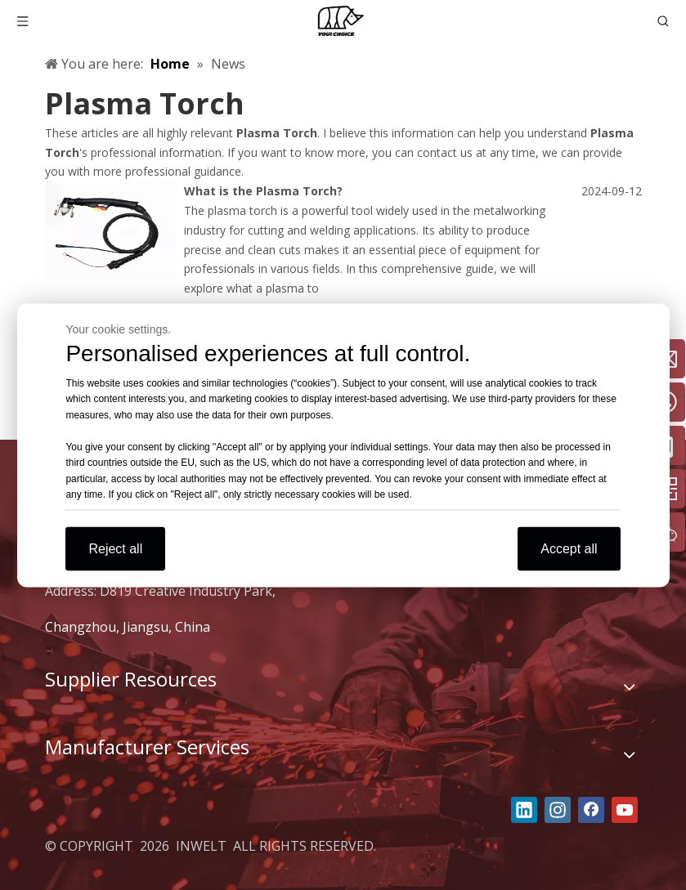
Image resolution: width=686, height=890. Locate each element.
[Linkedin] (524, 810)
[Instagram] (558, 810)
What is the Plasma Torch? (263, 191)
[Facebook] (591, 810)
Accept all (568, 548)
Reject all (115, 548)
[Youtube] (625, 810)
